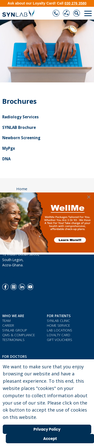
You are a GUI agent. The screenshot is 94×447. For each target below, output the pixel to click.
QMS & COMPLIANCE (18, 334)
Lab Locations (59, 330)
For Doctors (14, 356)
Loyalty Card (58, 334)
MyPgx (8, 148)
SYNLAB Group (14, 330)
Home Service (58, 325)
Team (6, 320)
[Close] (88, 197)
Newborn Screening (21, 137)
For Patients (59, 315)
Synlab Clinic (58, 320)
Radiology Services (20, 116)
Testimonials (13, 339)
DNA (6, 158)
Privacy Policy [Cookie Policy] (47, 429)
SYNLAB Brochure (19, 127)
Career (8, 325)
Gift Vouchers (59, 339)
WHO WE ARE (13, 315)
